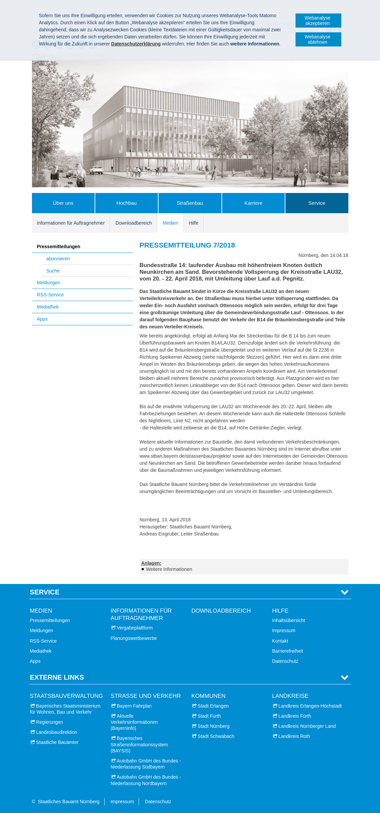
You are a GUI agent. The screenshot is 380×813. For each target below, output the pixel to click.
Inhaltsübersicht (288, 620)
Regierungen (49, 722)
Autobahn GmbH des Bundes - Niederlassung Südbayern (146, 764)
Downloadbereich (133, 223)
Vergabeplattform (135, 627)
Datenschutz (285, 661)
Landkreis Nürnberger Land (307, 726)
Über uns (63, 203)
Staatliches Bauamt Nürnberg (69, 801)
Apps (42, 319)
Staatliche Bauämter (57, 742)
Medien (170, 223)
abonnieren (58, 258)
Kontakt (280, 641)
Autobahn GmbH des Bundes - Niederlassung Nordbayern (146, 780)
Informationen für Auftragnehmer (71, 223)
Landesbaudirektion (56, 732)
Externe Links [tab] (57, 677)
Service (316, 203)
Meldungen (48, 282)
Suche (53, 270)
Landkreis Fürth (294, 716)
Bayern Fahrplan (134, 706)
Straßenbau (190, 203)
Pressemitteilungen (58, 246)
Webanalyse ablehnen (318, 39)
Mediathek (48, 307)
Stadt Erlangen (213, 706)
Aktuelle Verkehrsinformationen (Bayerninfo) (134, 722)
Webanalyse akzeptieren (318, 20)
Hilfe (193, 223)
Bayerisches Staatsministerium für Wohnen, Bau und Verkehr (65, 709)
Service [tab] (45, 592)
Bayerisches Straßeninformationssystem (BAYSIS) (139, 744)
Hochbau (126, 203)
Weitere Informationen (169, 569)
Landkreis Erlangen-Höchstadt (310, 706)
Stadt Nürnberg (214, 726)
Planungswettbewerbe (134, 638)
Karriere (253, 203)
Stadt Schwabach (216, 736)
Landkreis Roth (294, 736)
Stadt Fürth (209, 716)
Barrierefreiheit (287, 651)
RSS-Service (50, 294)
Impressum (284, 630)
